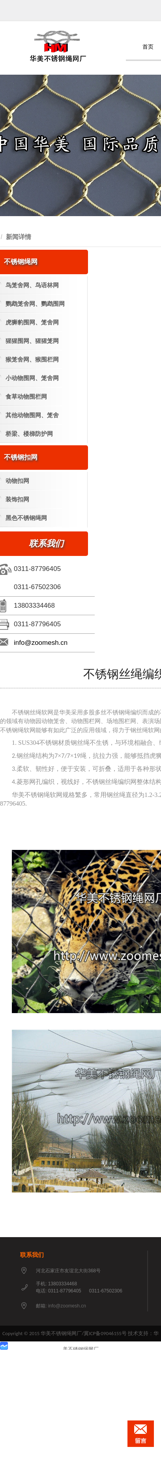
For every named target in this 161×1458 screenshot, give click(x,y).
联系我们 (32, 1254)
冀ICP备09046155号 (105, 1333)
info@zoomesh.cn (40, 642)
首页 (148, 47)
